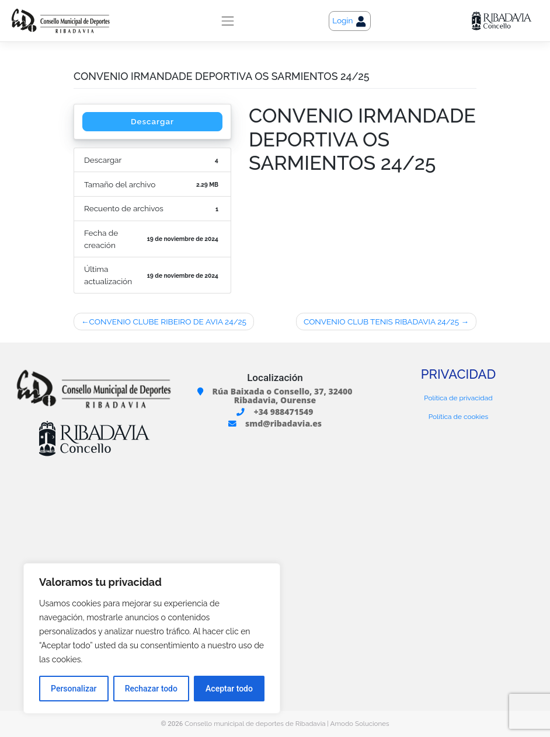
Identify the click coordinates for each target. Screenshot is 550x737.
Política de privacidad (458, 398)
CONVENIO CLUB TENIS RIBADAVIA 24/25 (381, 321)
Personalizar (73, 688)
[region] (151, 638)
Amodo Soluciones (359, 723)
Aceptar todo (229, 688)
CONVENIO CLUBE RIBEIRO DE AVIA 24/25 (167, 321)
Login (349, 21)
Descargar (152, 121)
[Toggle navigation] (227, 21)
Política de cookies (458, 417)
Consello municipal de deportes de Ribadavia (255, 723)
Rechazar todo (151, 688)
